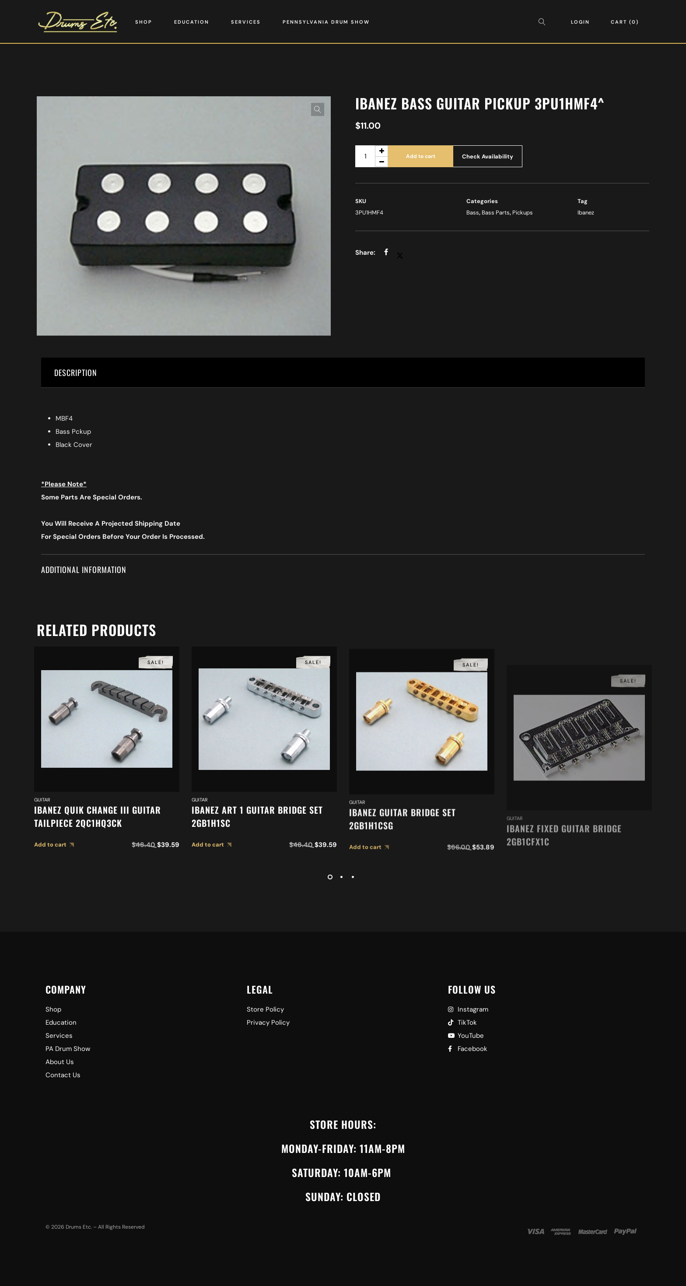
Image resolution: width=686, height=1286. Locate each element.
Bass (472, 212)
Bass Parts (496, 212)
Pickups (522, 212)
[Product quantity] (371, 156)
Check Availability (487, 156)
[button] (317, 109)
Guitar (42, 840)
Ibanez (586, 212)
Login (580, 22)
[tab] (343, 373)
